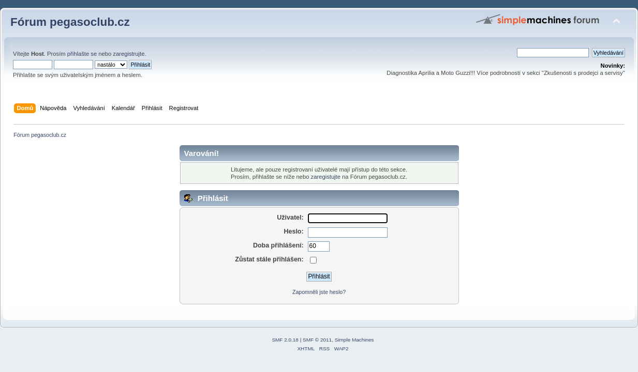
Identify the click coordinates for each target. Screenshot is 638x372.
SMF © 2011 (317, 340)
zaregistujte (325, 177)
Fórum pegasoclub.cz (70, 22)
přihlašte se (82, 54)
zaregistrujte (128, 54)
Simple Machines (354, 340)
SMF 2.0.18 (285, 340)
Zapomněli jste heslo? (319, 292)
